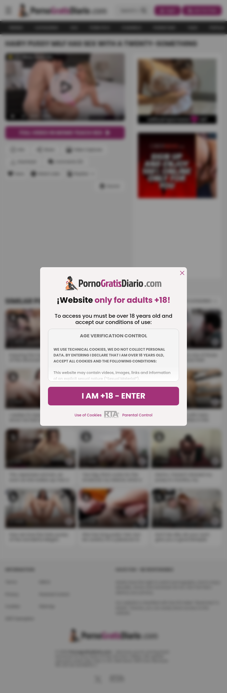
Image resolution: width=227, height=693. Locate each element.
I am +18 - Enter (113, 395)
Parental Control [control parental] (137, 415)
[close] (182, 273)
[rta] (112, 417)
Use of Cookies (88, 415)
